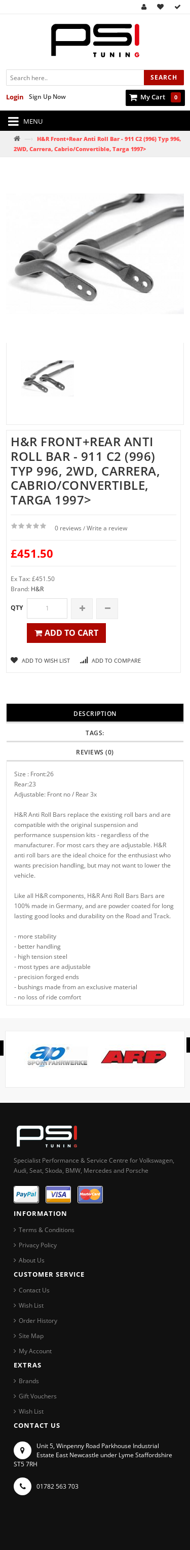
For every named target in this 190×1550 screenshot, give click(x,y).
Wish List (31, 1305)
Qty (17, 607)
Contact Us (34, 1290)
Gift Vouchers (38, 1396)
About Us (32, 1260)
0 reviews (68, 528)
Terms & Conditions (46, 1229)
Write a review (107, 528)
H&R (37, 589)
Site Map (31, 1335)
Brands (29, 1381)
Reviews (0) (95, 752)
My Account (35, 1351)
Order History (38, 1320)
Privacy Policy (38, 1245)
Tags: (95, 733)
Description (95, 713)
